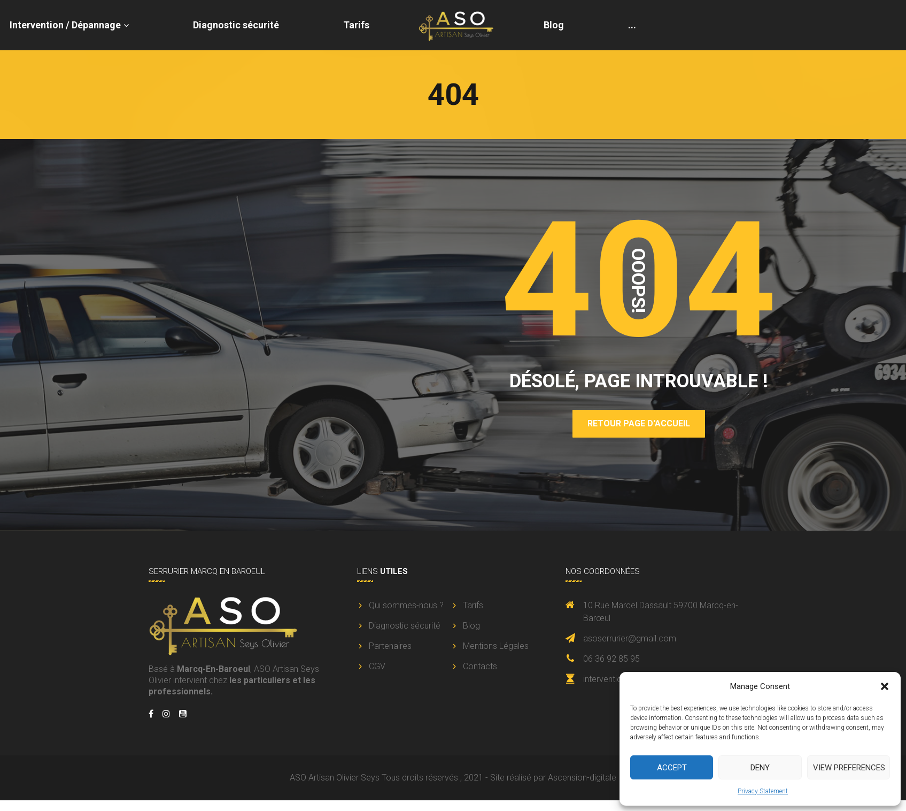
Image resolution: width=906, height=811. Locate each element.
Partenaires (390, 646)
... (632, 24)
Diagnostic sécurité (236, 24)
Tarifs (356, 24)
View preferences (849, 767)
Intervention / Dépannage (65, 24)
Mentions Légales (496, 646)
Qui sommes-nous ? (406, 605)
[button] (884, 686)
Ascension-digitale (582, 777)
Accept (672, 767)
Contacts (480, 666)
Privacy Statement (763, 791)
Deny (760, 767)
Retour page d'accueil (638, 423)
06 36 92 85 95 (611, 659)
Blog (554, 24)
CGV (377, 666)
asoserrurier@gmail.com (629, 638)
